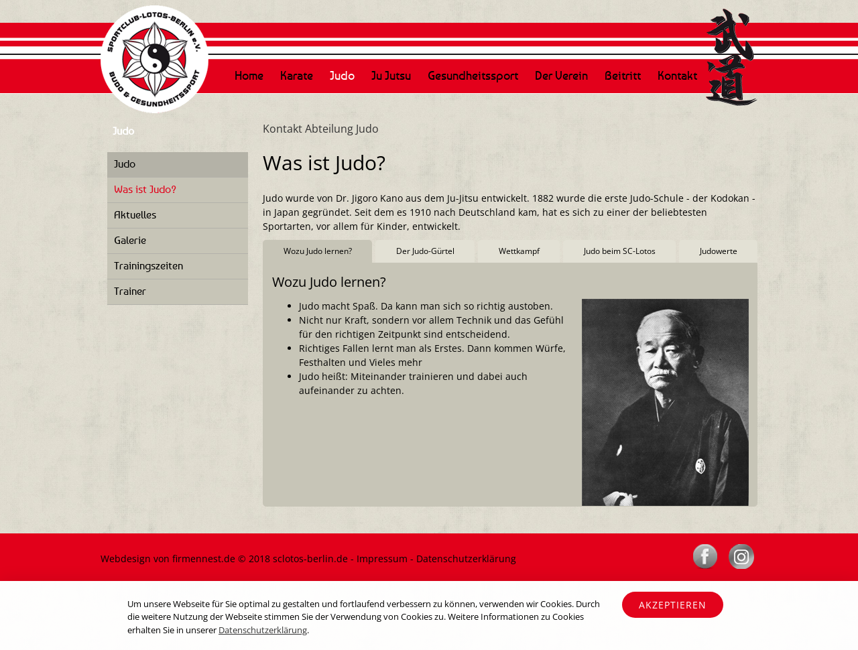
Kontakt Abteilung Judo (321, 128)
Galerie (130, 240)
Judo (342, 75)
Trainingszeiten (148, 265)
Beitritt (623, 75)
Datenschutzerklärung (466, 558)
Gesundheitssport (473, 75)
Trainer (130, 291)
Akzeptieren (673, 604)
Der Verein (561, 75)
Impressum (382, 558)
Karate (296, 75)
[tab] (317, 251)
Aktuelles (135, 214)
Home (249, 75)
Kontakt (677, 75)
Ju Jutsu (391, 75)
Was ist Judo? (145, 189)
